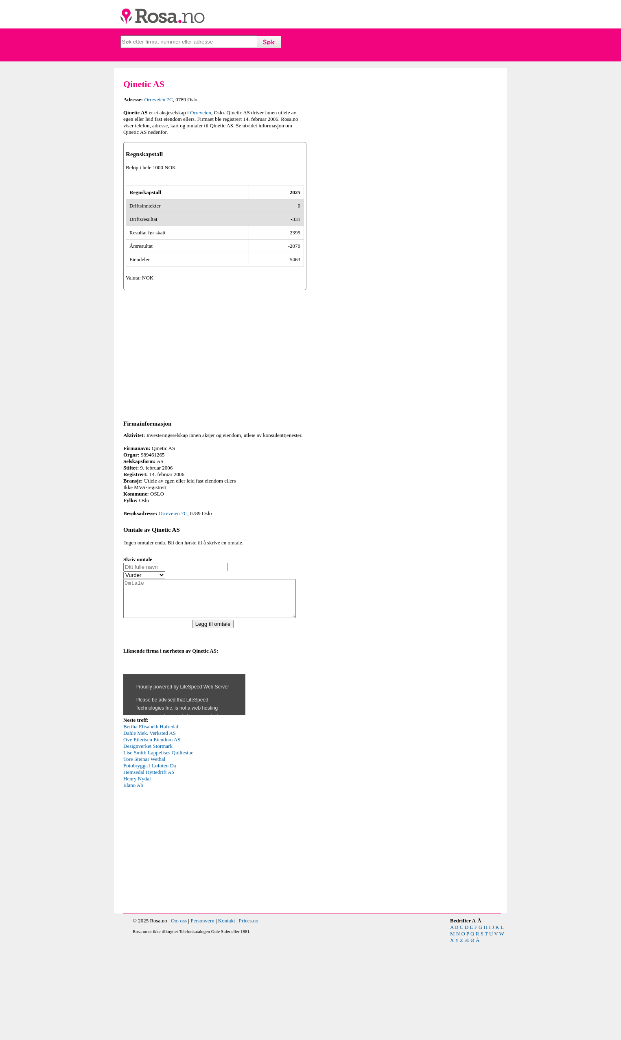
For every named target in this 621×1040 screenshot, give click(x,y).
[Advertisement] (214, 443)
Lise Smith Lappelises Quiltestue (158, 849)
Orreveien (200, 112)
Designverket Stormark (148, 842)
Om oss (179, 1017)
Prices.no (248, 1017)
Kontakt (226, 1017)
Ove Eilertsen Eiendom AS (151, 836)
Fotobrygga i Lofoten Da (149, 862)
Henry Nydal (137, 875)
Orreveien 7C (158, 99)
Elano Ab (133, 881)
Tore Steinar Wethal (144, 855)
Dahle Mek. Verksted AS (149, 829)
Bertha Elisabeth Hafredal (150, 823)
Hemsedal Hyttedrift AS (149, 868)
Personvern (202, 1017)
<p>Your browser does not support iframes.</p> (184, 781)
